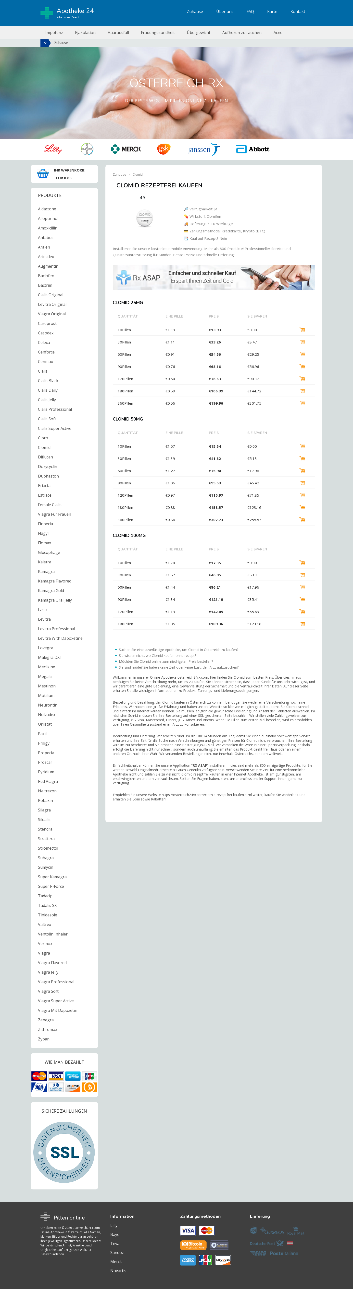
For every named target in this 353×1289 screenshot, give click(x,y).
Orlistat (45, 724)
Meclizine (46, 667)
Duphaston (48, 476)
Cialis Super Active (54, 428)
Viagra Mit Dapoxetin (57, 1010)
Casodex (45, 333)
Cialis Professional (55, 409)
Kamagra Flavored (54, 581)
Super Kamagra (52, 876)
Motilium (46, 695)
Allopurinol (48, 218)
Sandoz (117, 1252)
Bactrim (45, 285)
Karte (272, 11)
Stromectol (48, 848)
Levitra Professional (56, 628)
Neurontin (47, 705)
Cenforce (46, 352)
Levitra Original (52, 304)
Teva (114, 1243)
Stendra (45, 829)
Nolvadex (46, 714)
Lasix (42, 609)
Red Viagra (48, 781)
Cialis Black (48, 380)
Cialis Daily (48, 390)
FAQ (250, 11)
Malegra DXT (50, 657)
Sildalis (44, 819)
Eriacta (44, 485)
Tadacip (45, 896)
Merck (116, 1261)
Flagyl (43, 533)
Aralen (44, 247)
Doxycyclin (47, 466)
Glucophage (49, 552)
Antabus (45, 237)
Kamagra (46, 571)
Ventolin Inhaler (53, 934)
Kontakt (297, 11)
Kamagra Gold (51, 590)
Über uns (224, 11)
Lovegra (45, 647)
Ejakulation (85, 32)
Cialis (43, 371)
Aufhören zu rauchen (242, 32)
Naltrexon (47, 791)
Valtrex (44, 924)
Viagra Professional (56, 981)
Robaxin (45, 800)
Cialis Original (50, 294)
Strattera (46, 838)
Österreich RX (176, 83)
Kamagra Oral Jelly (55, 600)
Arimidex (46, 256)
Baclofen (46, 275)
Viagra (44, 953)
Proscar (45, 762)
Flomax (44, 543)
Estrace (44, 495)
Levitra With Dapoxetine (60, 638)
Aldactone (47, 209)
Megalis (45, 676)
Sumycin (45, 867)
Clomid (44, 447)
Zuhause (195, 11)
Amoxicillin (47, 228)
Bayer (115, 1234)
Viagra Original (52, 314)
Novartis (118, 1270)
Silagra (44, 810)
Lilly (113, 1225)
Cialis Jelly (47, 399)
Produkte (50, 195)
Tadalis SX (47, 905)
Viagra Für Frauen (54, 514)
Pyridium (46, 772)
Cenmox (45, 361)
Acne (278, 32)
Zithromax (47, 1029)
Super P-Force (51, 886)
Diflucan (45, 457)
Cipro (43, 438)
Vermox (45, 943)
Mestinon (47, 686)
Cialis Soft (47, 419)
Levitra (44, 619)
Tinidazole (47, 915)
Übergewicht (198, 32)
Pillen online (69, 1217)
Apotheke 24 (67, 13)
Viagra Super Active (56, 1001)
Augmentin (48, 266)
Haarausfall (118, 32)
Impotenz (54, 32)
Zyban (44, 1039)
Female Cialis (50, 504)
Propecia (46, 752)
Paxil (42, 733)
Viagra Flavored (52, 962)
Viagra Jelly (48, 972)
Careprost (47, 323)
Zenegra (46, 1020)
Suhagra (46, 857)
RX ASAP (200, 765)
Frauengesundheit (158, 32)
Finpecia (45, 523)
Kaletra (44, 562)
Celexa (44, 342)
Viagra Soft (48, 991)
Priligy (44, 743)
